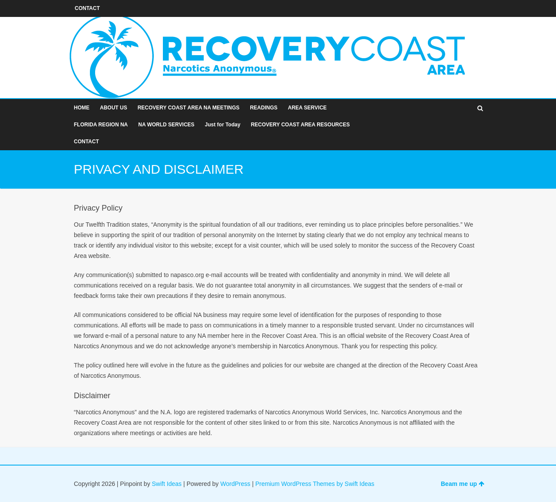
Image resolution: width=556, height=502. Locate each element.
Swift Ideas (167, 483)
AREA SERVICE (307, 108)
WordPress (235, 483)
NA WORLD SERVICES (166, 125)
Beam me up (462, 483)
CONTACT (86, 142)
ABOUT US (113, 108)
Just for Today (223, 125)
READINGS (263, 108)
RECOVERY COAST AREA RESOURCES (300, 125)
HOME (81, 108)
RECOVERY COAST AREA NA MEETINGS (189, 108)
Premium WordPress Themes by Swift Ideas (314, 483)
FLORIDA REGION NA (101, 125)
